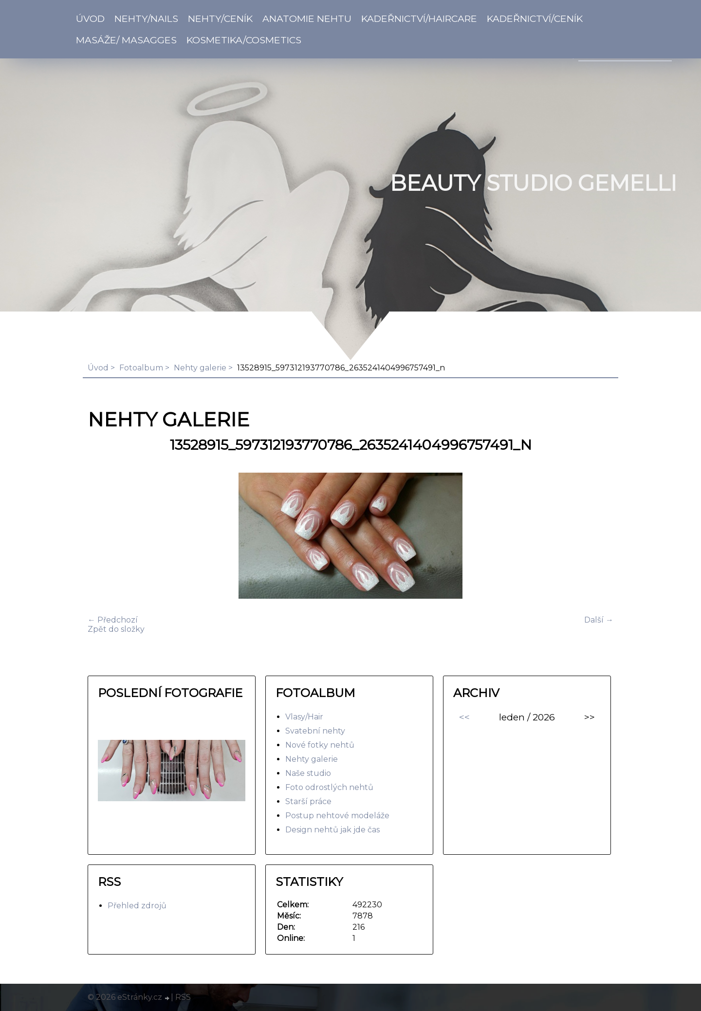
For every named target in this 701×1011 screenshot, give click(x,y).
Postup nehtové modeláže (337, 815)
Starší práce (308, 801)
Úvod (90, 18)
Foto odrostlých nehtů (329, 787)
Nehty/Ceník (220, 18)
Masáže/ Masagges (126, 40)
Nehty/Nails (146, 18)
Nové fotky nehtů (319, 745)
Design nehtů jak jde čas (332, 829)
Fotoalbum (141, 367)
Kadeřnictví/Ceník (535, 18)
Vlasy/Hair (304, 716)
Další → (598, 620)
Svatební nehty (315, 730)
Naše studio (308, 773)
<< (464, 717)
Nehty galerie (200, 367)
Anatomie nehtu (306, 18)
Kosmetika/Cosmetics (243, 40)
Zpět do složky (116, 629)
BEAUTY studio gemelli (533, 183)
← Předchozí (113, 620)
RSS (183, 997)
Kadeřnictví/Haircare (419, 18)
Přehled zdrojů (137, 905)
